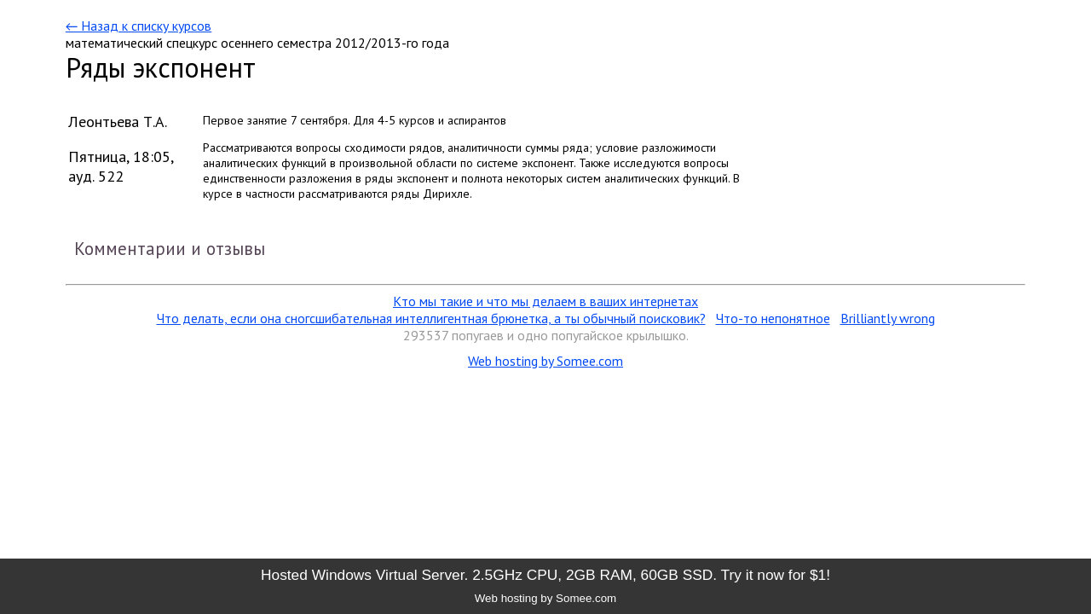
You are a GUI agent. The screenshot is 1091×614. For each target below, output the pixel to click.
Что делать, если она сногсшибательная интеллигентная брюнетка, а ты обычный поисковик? (431, 318)
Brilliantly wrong (887, 318)
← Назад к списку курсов (138, 25)
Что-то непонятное (773, 318)
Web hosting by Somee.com (545, 360)
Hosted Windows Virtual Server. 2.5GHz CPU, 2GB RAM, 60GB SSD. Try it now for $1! (545, 574)
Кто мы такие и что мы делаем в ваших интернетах (545, 301)
